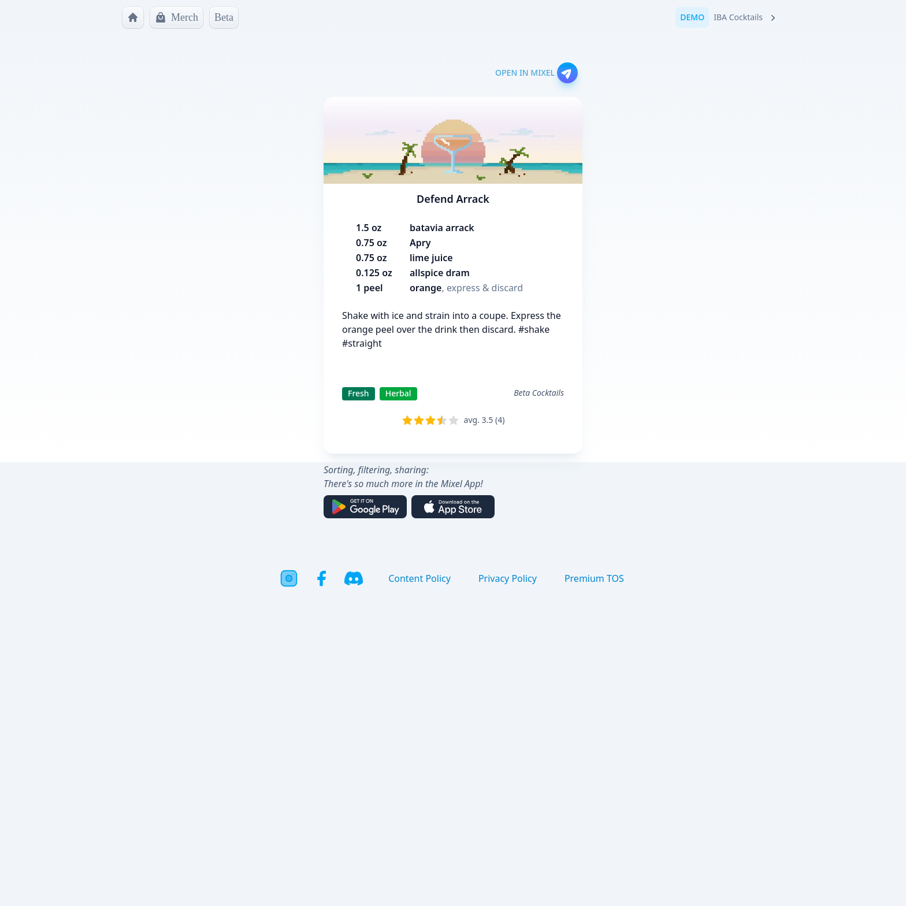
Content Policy (419, 578)
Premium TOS (594, 578)
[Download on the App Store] (453, 506)
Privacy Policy (507, 578)
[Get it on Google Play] (365, 506)
